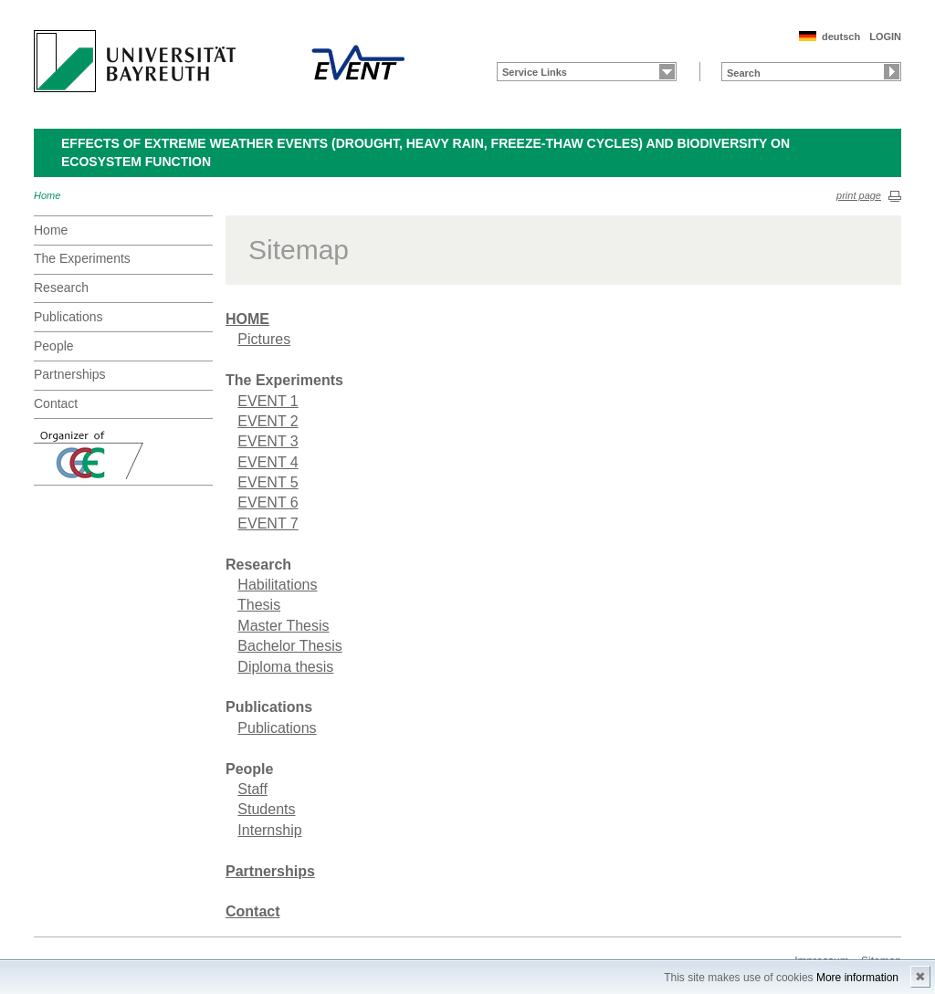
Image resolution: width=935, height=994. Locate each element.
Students (266, 809)
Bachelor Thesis (289, 646)
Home (47, 195)
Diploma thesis (285, 667)
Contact (56, 403)
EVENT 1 (267, 401)
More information (857, 977)
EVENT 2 (267, 421)
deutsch (841, 36)
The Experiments (82, 258)
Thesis (258, 604)
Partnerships (70, 374)
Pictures (263, 339)
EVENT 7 (267, 523)
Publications (68, 316)
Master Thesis (283, 625)
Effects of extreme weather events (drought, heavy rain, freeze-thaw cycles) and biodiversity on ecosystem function (425, 152)
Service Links (534, 72)
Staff (252, 789)
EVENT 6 (267, 502)
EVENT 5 (267, 482)
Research (61, 287)
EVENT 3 (267, 441)
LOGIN (885, 36)
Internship (269, 830)
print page (858, 195)
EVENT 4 (267, 462)
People (54, 346)
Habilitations (277, 584)
